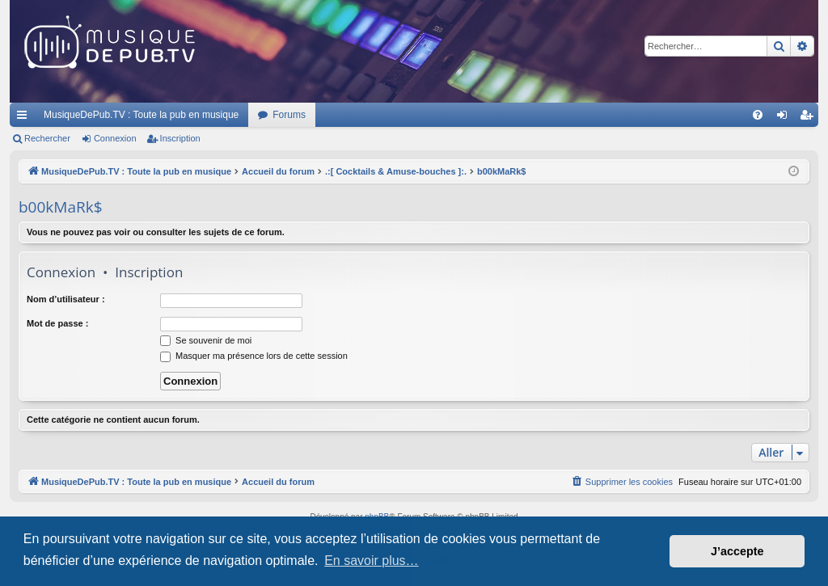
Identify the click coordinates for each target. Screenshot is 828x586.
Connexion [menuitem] (785, 118)
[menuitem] (758, 115)
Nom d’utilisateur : (66, 299)
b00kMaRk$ (61, 206)
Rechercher (47, 138)
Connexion (115, 138)
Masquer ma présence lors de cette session (254, 355)
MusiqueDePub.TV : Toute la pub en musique (141, 114)
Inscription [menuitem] (809, 118)
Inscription (180, 138)
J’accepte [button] (737, 551)
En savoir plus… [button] (371, 560)
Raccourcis (25, 118)
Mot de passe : (57, 323)
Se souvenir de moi (205, 340)
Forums (289, 114)
